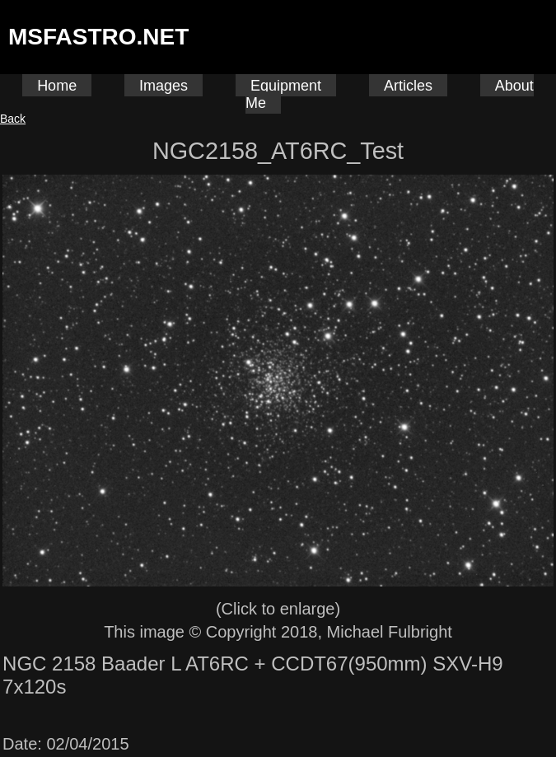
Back (13, 118)
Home (57, 85)
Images (163, 85)
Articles (408, 85)
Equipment (285, 85)
